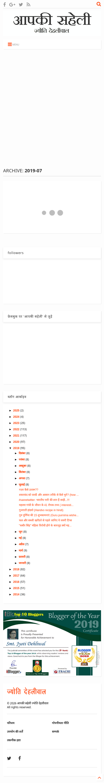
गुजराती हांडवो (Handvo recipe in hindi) (41, 510)
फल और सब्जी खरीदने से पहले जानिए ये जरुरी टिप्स (45, 520)
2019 (16, 448)
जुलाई (22, 484)
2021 (16, 435)
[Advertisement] (52, 108)
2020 (16, 442)
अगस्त (22, 478)
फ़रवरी (22, 556)
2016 (16, 582)
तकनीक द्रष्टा (14, 740)
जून (21, 531)
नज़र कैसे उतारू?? (28, 489)
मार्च (21, 550)
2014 (16, 594)
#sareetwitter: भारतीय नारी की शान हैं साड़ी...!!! (44, 500)
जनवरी (23, 563)
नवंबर (22, 459)
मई (20, 538)
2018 (16, 569)
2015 (16, 588)
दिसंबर (22, 453)
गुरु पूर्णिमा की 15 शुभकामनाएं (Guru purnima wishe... (49, 515)
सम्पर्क (55, 732)
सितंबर (22, 472)
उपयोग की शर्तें (15, 732)
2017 (16, 575)
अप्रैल (22, 544)
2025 (16, 410)
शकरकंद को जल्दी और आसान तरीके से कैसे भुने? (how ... (49, 494)
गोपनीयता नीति (60, 723)
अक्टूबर (23, 465)
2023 (16, 423)
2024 (16, 416)
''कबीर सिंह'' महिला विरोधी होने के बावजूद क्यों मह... (45, 525)
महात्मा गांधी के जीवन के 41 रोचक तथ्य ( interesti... (46, 505)
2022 (16, 429)
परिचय (10, 723)
